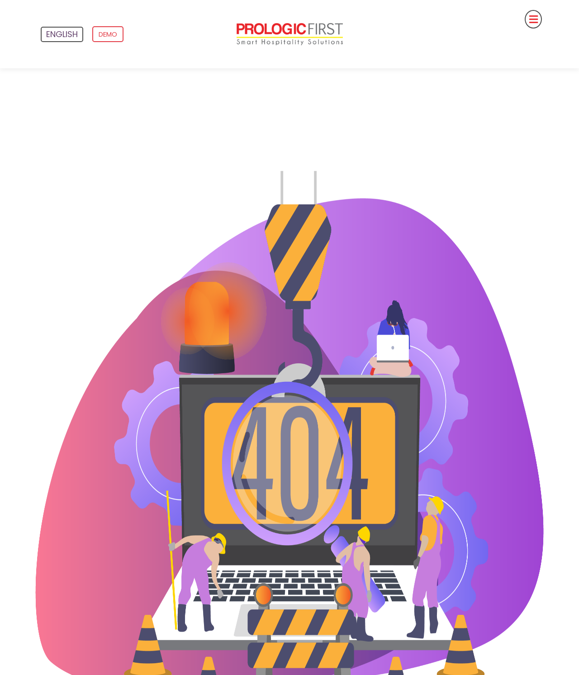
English (62, 34)
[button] (464, 19)
